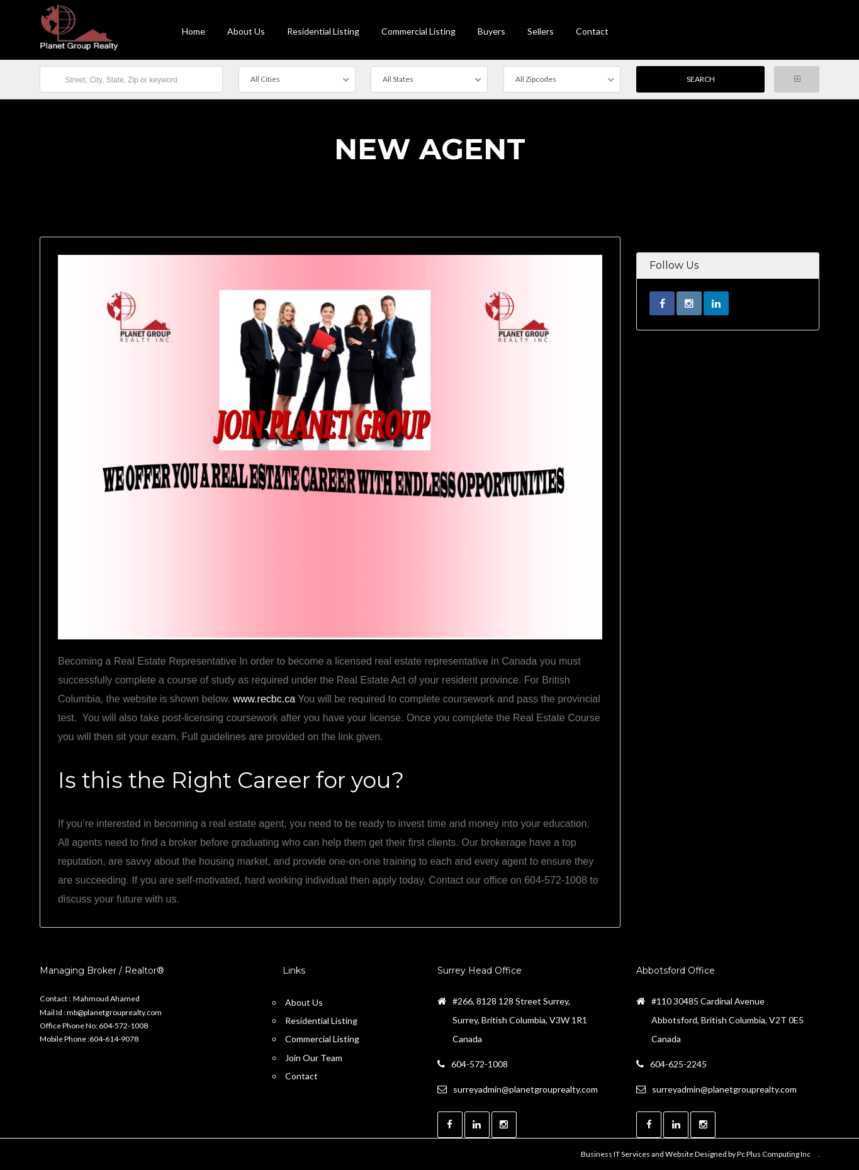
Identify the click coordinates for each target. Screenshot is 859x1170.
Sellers (540, 31)
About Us (246, 31)
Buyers (491, 31)
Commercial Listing (418, 31)
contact (592, 31)
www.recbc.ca (264, 699)
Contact (301, 1076)
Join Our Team (313, 1057)
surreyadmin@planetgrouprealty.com (525, 1089)
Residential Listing (323, 31)
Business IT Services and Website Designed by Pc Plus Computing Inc (696, 1154)
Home (193, 31)
